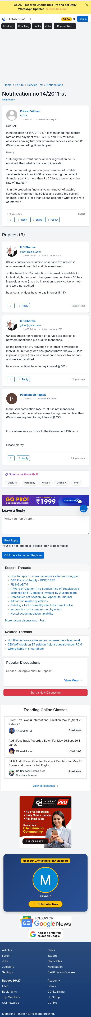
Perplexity (29, 482)
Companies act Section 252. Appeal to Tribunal (41, 597)
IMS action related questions (29, 601)
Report (81, 214)
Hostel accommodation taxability (32, 613)
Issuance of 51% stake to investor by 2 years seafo (44, 593)
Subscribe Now (45, 904)
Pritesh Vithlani (30, 111)
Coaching (23, 26)
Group (54, 997)
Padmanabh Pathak (33, 394)
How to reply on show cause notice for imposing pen (45, 576)
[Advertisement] (45, 56)
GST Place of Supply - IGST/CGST (33, 580)
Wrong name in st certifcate (26, 648)
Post (42, 620)
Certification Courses (61, 972)
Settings (7, 972)
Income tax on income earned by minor (36, 609)
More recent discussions (21, 620)
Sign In (83, 18)
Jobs (48, 26)
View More (73, 680)
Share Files (55, 961)
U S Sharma (28, 247)
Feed (5, 986)
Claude (46, 482)
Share (37, 219)
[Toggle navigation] (30, 19)
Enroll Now (75, 730)
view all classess (46, 785)
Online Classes (46, 710)
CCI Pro (53, 1002)
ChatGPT (12, 482)
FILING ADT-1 (19, 584)
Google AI (62, 482)
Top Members (11, 997)
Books (37, 26)
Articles (7, 950)
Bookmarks (9, 991)
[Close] (87, 5)
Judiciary (8, 966)
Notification (55, 966)
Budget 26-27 (11, 980)
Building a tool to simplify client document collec (42, 605)
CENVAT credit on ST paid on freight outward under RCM (45, 644)
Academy (8, 26)
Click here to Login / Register (23, 555)
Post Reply (11, 540)
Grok (76, 482)
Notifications (8, 99)
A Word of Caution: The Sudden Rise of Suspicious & (45, 588)
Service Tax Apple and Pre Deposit (29, 671)
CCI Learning (56, 991)
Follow (52, 219)
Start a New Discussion (45, 692)
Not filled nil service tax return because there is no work (44, 640)
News (51, 950)
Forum (6, 955)
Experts (52, 955)
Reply (22, 219)
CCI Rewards (10, 1002)
